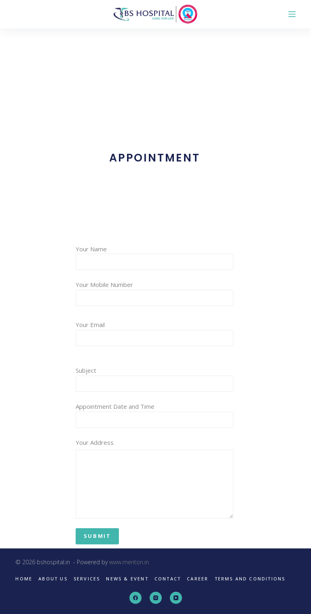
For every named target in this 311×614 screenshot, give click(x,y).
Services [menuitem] (87, 579)
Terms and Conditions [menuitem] (250, 579)
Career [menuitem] (197, 579)
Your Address (155, 478)
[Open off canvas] (292, 14)
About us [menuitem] (53, 579)
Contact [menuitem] (167, 579)
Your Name (155, 255)
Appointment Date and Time (155, 413)
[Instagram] (156, 598)
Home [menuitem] (23, 579)
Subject (155, 377)
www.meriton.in (129, 562)
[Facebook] (135, 598)
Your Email (155, 331)
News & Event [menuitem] (127, 579)
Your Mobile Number (155, 291)
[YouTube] (176, 598)
